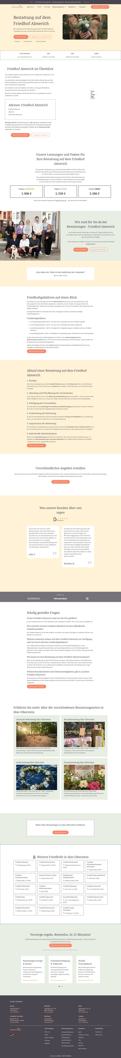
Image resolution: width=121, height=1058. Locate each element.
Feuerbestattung (66, 1040)
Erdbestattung (66, 1037)
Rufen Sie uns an (61, 200)
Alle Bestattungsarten (68, 1046)
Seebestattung (66, 1043)
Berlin (80, 1032)
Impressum (98, 1032)
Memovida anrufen (20, 135)
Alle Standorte (82, 1048)
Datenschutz (98, 1034)
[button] (31, 7)
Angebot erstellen (100, 7)
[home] (17, 7)
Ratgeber (47, 1043)
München (81, 1045)
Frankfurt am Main (83, 1035)
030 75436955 (21, 37)
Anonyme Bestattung (67, 1032)
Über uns (47, 1032)
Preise (39, 7)
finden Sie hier (90, 244)
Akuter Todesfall (49, 1037)
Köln (79, 1040)
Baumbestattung (66, 1035)
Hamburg (81, 1037)
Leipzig (80, 1043)
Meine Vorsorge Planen (60, 945)
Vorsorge (47, 7)
